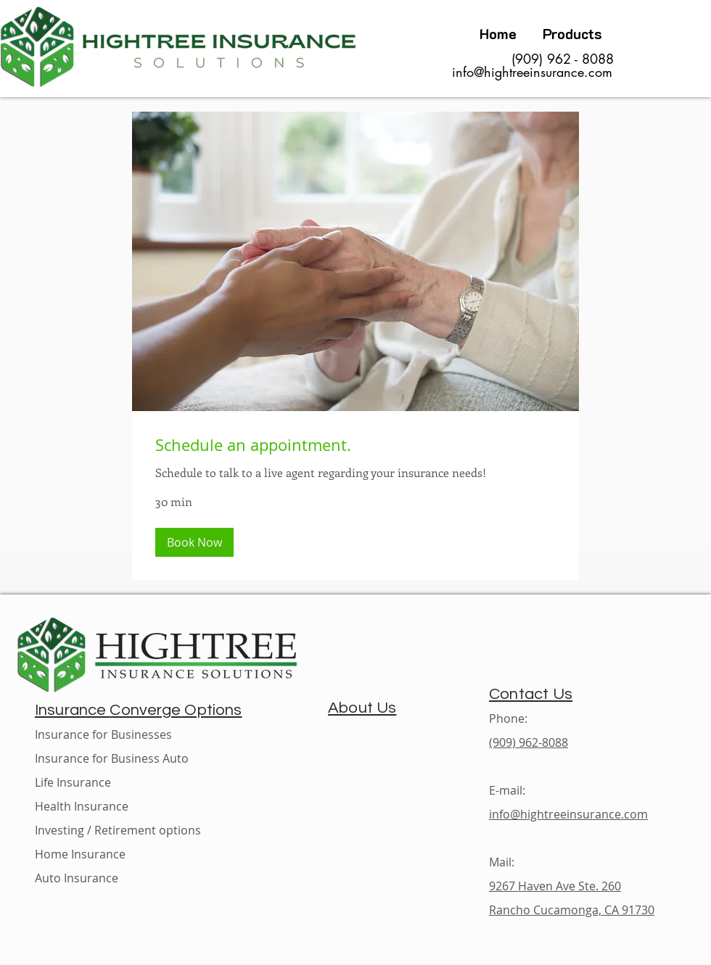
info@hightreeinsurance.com (532, 71)
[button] (194, 542)
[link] (355, 444)
